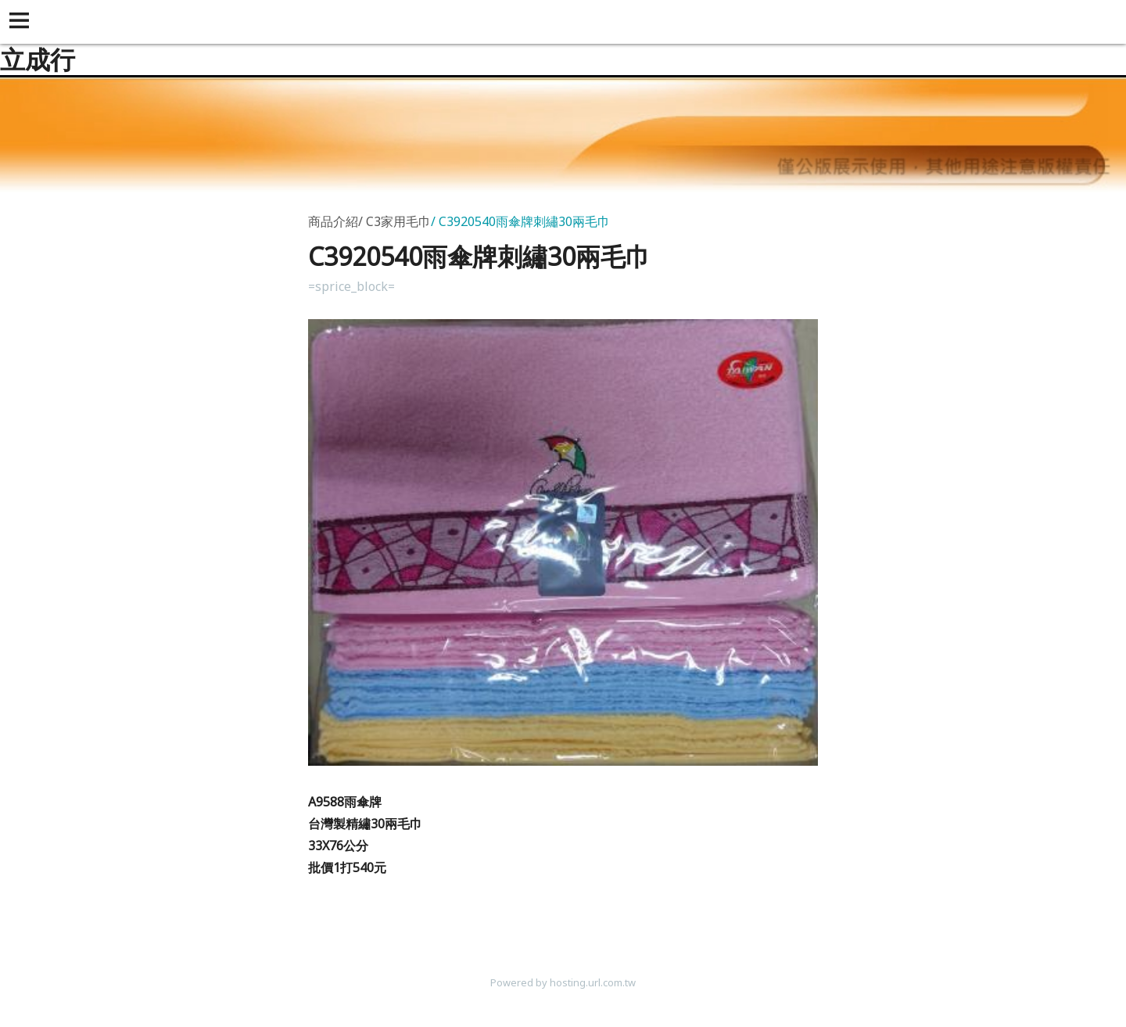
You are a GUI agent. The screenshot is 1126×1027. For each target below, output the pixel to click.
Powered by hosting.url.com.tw (563, 982)
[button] (22, 22)
